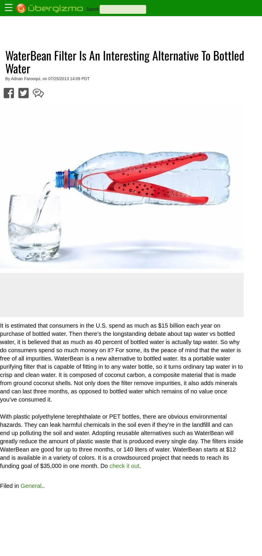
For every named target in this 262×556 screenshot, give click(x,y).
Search (92, 8)
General (31, 486)
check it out (124, 466)
